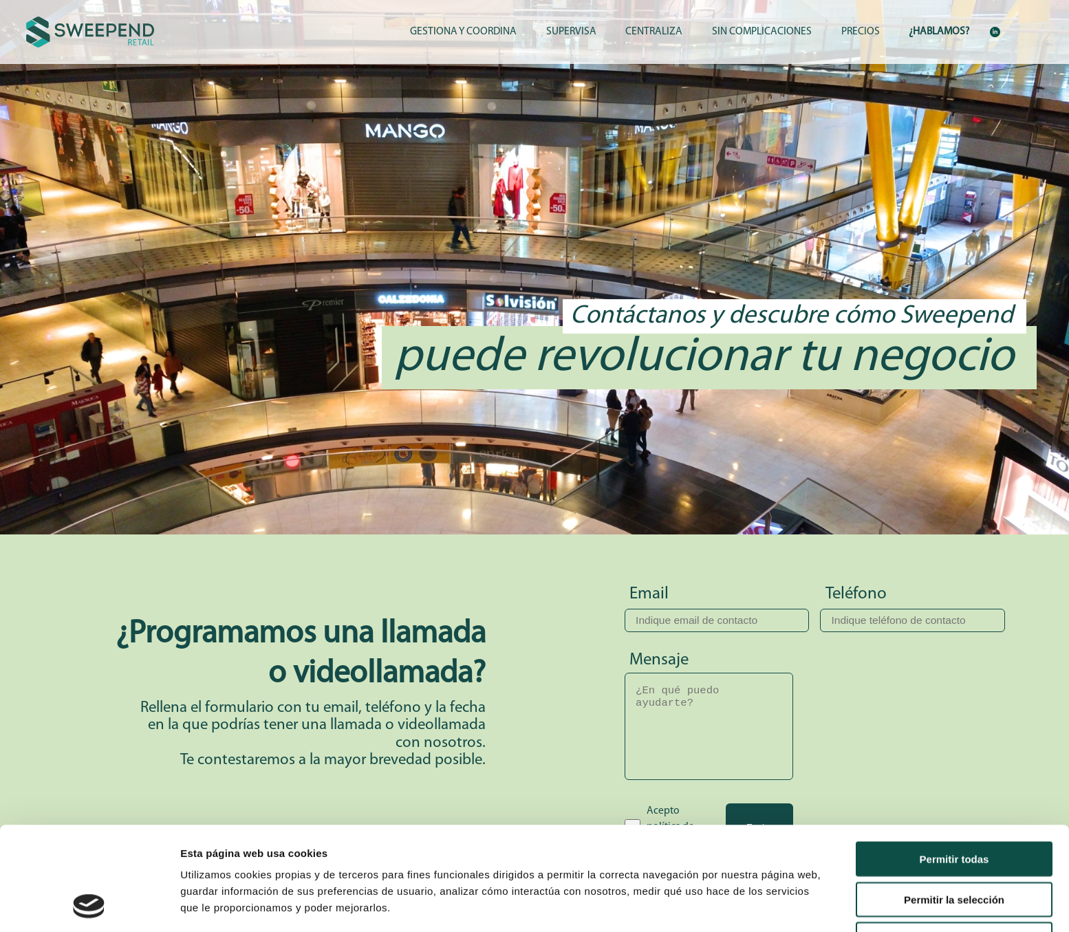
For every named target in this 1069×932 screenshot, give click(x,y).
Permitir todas (954, 762)
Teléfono (856, 594)
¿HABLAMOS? (939, 31)
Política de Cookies (530, 860)
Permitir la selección (954, 802)
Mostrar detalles (744, 905)
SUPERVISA (571, 31)
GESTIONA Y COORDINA (463, 31)
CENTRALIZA (653, 31)
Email (649, 594)
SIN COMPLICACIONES (762, 31)
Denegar (954, 842)
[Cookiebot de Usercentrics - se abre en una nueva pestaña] (89, 905)
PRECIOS (860, 31)
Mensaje (659, 660)
